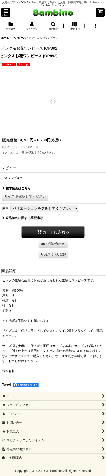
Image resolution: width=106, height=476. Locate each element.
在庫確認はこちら (16, 188)
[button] (5, 12)
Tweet (6, 384)
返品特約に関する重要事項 (22, 218)
